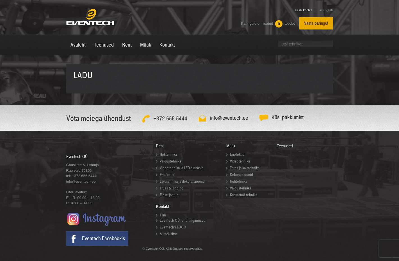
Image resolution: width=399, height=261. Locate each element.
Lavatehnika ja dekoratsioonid (182, 181)
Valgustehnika (170, 161)
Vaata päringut (316, 23)
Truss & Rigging (171, 188)
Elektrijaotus (169, 195)
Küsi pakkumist (288, 117)
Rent (160, 146)
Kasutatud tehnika (243, 195)
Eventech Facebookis (103, 238)
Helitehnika (168, 154)
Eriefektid (167, 174)
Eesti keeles (304, 10)
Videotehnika (240, 161)
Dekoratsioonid (241, 174)
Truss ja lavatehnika (244, 168)
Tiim (163, 215)
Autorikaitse (169, 234)
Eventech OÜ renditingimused (183, 220)
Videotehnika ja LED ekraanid (182, 168)
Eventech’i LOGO (173, 227)
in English (326, 10)
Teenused (285, 146)
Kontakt (162, 206)
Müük (230, 146)
